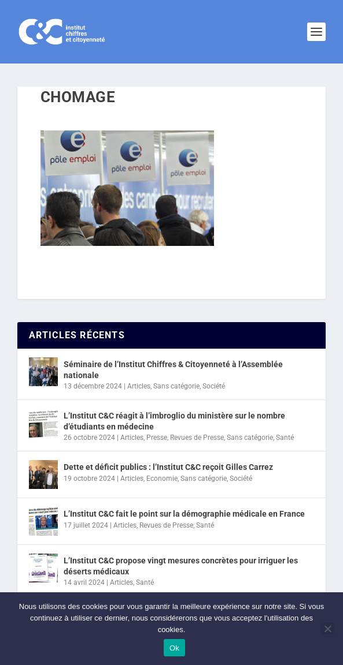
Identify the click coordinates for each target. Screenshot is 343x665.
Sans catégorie (176, 386)
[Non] (327, 628)
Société (213, 386)
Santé (285, 438)
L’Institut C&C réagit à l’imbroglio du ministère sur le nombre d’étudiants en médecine (174, 421)
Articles (138, 386)
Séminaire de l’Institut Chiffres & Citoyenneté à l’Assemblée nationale (173, 369)
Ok (174, 648)
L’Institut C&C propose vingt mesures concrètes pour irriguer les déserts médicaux (181, 566)
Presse (156, 438)
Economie (162, 479)
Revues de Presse (197, 438)
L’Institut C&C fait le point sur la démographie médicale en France (184, 513)
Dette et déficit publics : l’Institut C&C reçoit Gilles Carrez (168, 467)
